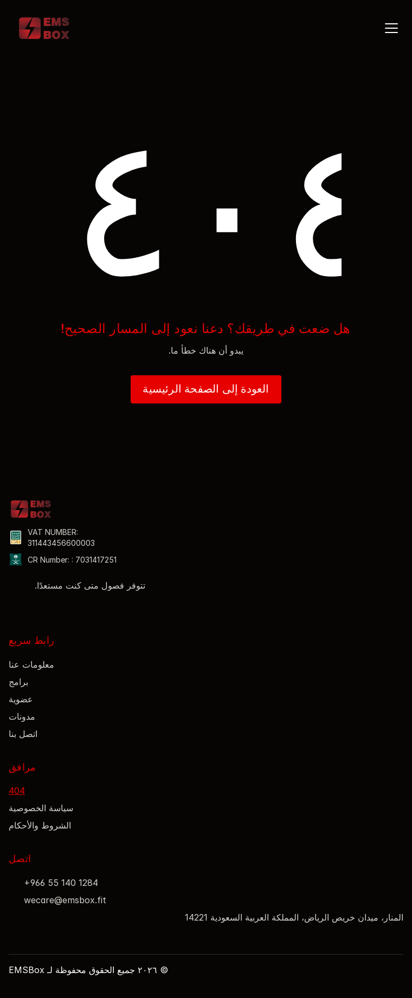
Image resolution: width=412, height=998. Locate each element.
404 (17, 790)
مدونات (22, 716)
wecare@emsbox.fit (65, 900)
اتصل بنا (23, 733)
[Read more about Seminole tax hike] (14, 608)
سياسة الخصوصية (41, 808)
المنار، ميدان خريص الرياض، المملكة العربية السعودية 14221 (294, 917)
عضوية (21, 699)
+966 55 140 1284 (61, 882)
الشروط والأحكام (40, 825)
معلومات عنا (31, 664)
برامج (18, 681)
